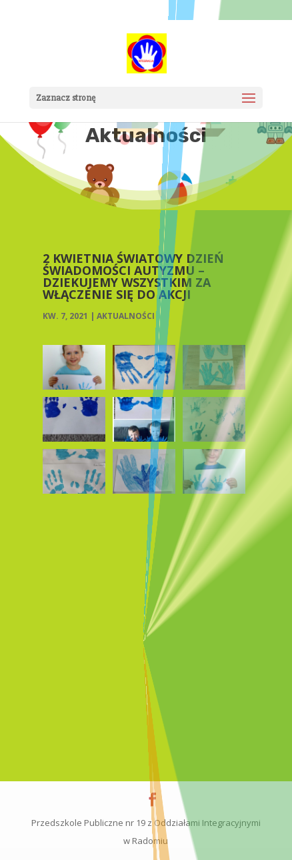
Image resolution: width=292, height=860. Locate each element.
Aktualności (126, 316)
